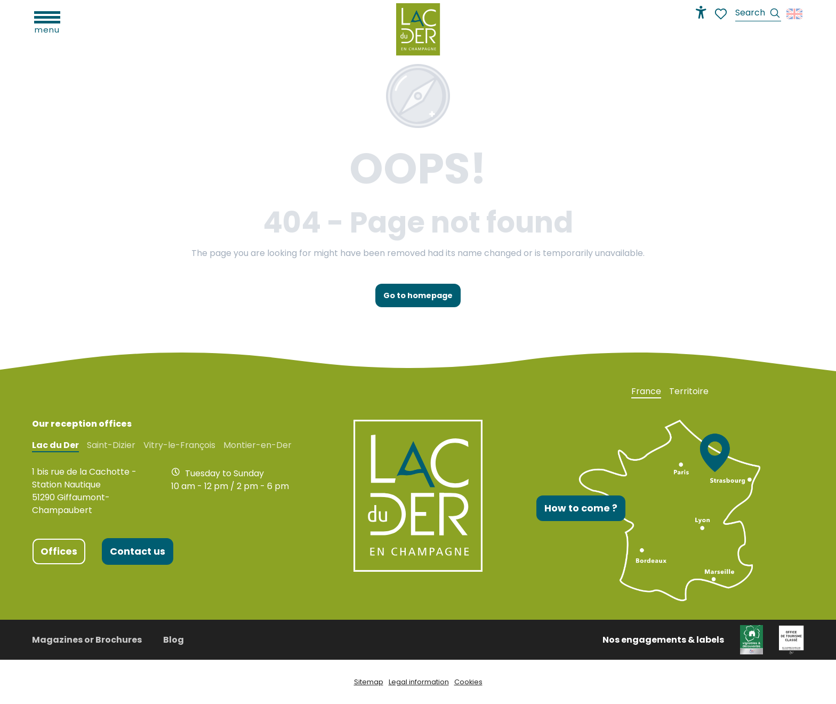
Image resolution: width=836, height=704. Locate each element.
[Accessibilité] (701, 12)
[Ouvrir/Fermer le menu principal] (47, 21)
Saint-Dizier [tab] (111, 445)
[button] (758, 14)
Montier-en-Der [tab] (257, 445)
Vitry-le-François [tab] (179, 445)
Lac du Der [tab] (55, 445)
